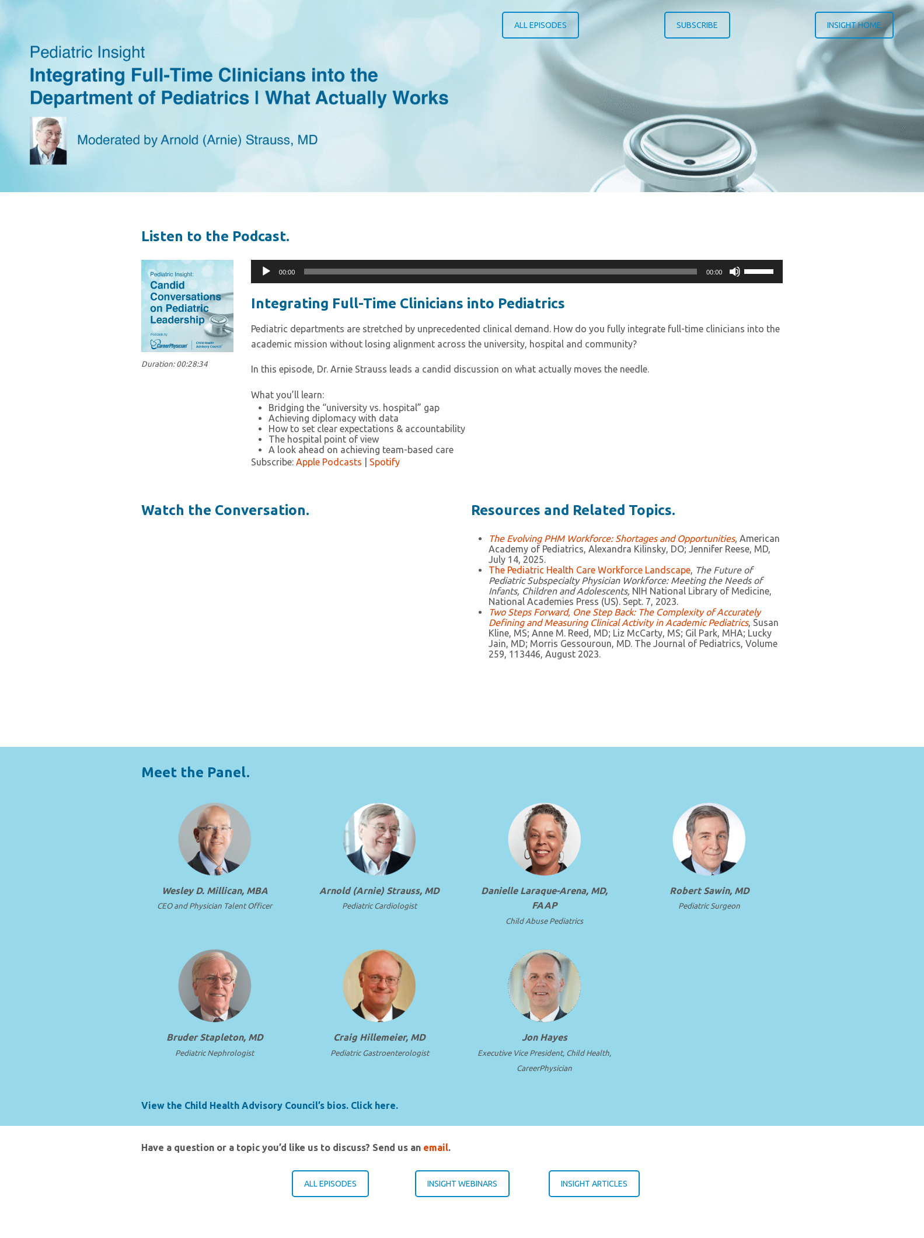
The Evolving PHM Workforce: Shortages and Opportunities (612, 538)
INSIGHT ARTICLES (594, 1183)
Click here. (374, 1105)
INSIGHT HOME (854, 25)
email (435, 1147)
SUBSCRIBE (697, 25)
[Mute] (735, 271)
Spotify (384, 462)
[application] (517, 271)
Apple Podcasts (329, 462)
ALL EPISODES (540, 25)
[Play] (266, 271)
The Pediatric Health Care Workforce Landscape (590, 570)
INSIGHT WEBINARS (462, 1183)
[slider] (500, 271)
